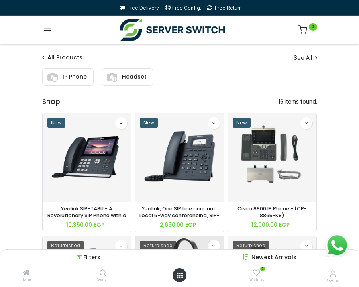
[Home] (26, 273)
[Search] (103, 273)
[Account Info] (333, 273)
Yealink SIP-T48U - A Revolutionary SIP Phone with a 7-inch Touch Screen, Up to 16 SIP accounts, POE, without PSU (86, 212)
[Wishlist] (256, 272)
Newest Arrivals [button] (273, 257)
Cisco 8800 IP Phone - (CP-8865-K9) (272, 212)
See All (305, 57)
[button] (121, 123)
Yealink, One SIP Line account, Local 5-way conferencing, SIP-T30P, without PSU (179, 212)
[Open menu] (180, 275)
